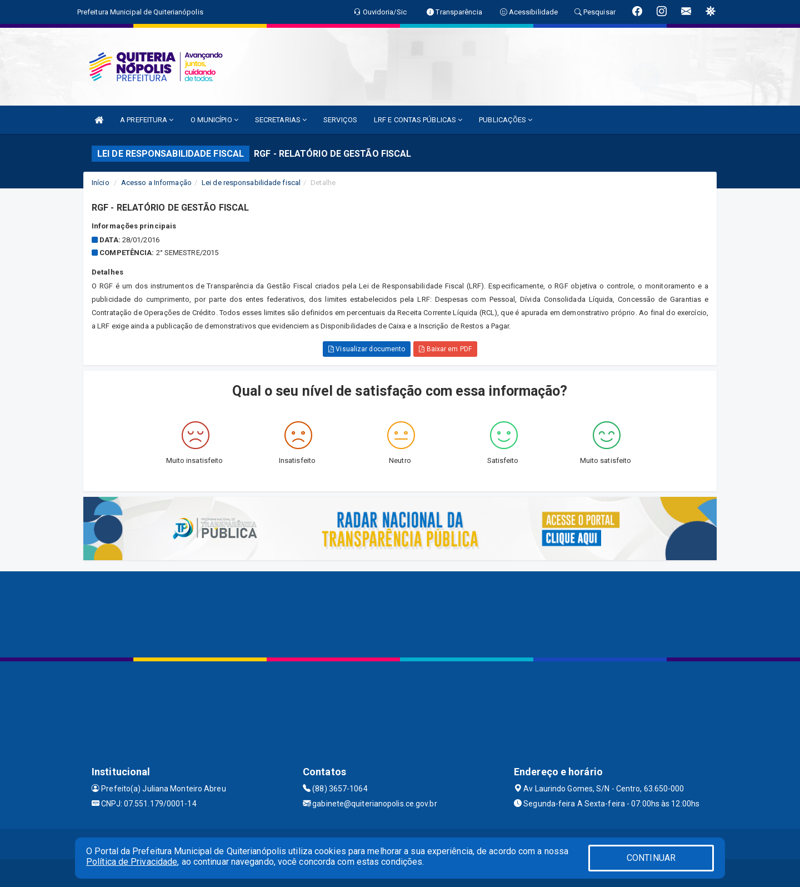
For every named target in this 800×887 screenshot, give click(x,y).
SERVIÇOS (340, 120)
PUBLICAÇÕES (505, 120)
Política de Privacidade (131, 861)
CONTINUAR (651, 858)
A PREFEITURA (146, 120)
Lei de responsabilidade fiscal (251, 182)
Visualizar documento (366, 349)
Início (100, 182)
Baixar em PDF (445, 349)
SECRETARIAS (281, 120)
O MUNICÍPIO (214, 120)
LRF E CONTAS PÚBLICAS (418, 120)
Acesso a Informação (156, 182)
